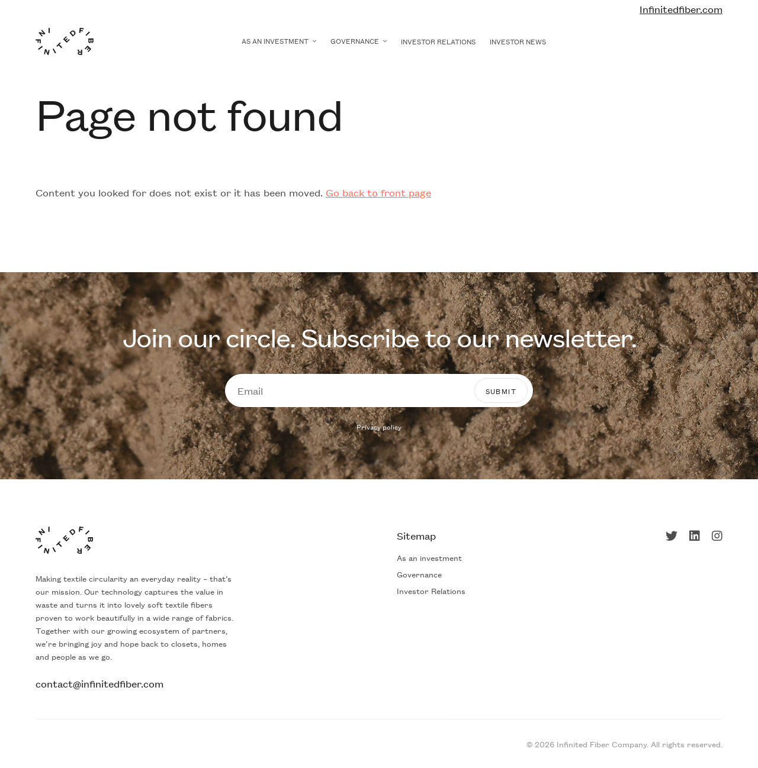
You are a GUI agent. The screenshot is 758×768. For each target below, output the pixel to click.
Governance (354, 40)
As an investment (275, 40)
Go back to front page (378, 192)
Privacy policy (379, 426)
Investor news (518, 41)
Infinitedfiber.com (681, 8)
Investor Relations (438, 41)
